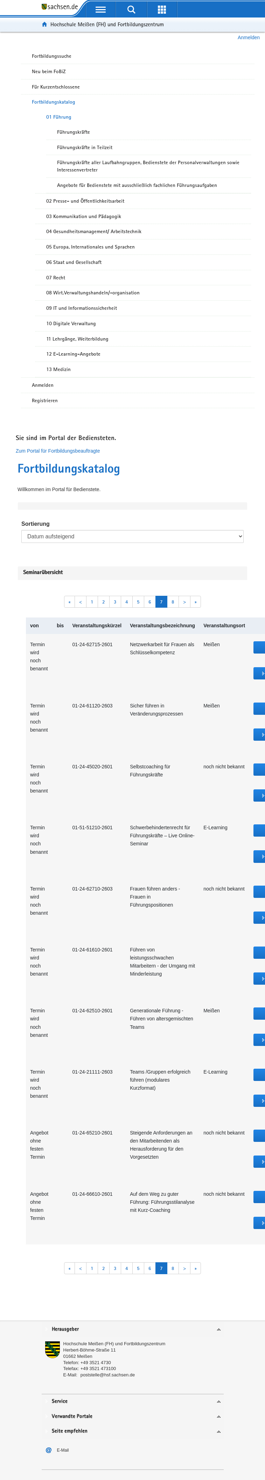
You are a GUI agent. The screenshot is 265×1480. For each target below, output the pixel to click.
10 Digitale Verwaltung (71, 323)
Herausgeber (65, 1329)
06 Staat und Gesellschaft (74, 262)
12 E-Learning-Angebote (73, 354)
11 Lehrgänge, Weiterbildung (77, 339)
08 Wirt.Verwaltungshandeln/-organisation (93, 292)
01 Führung (58, 117)
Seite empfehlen (70, 1431)
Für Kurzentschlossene (56, 87)
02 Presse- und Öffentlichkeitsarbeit (85, 201)
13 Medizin (58, 369)
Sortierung (35, 524)
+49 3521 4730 (96, 1362)
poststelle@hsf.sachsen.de (108, 1374)
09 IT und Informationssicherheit (81, 308)
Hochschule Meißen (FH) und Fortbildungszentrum (107, 24)
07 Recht (55, 277)
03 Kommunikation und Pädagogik (83, 216)
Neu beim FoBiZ (49, 71)
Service (60, 1401)
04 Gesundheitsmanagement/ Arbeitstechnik (93, 231)
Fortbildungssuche (51, 56)
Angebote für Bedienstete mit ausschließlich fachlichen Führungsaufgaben (137, 185)
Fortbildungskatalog (53, 102)
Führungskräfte (73, 132)
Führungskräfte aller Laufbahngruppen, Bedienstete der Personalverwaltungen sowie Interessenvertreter (148, 166)
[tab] (133, 1329)
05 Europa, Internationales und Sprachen (90, 247)
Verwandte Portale (72, 1416)
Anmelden (249, 37)
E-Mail (63, 1450)
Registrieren (45, 400)
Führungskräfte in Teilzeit (84, 147)
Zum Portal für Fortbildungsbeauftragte (58, 451)
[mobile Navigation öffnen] (100, 9)
